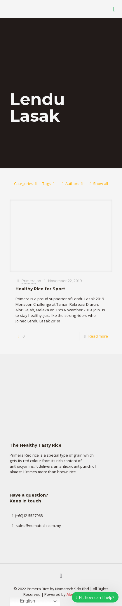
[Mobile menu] (114, 9)
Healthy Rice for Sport (40, 288)
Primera (29, 280)
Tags (49, 183)
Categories (26, 183)
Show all (98, 183)
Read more (98, 336)
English (23, 601)
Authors (72, 183)
